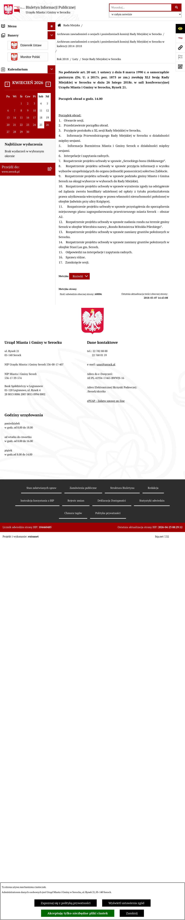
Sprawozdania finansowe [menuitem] (19, 630)
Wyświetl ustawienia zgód (126, 903)
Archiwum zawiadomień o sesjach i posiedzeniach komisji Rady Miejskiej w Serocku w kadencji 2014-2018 (110, 44)
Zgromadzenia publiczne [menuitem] (19, 771)
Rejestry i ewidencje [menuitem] (15, 712)
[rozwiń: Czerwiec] (52, 428)
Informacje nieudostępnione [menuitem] (21, 684)
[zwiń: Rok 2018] (52, 367)
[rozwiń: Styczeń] (52, 524)
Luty (75, 59)
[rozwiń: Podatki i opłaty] (52, 576)
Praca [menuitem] (5, 622)
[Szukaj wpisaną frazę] (176, 7)
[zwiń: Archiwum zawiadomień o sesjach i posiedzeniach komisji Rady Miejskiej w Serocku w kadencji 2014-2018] (52, 333)
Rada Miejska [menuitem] (11, 50)
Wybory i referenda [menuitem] (15, 692)
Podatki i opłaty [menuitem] (12, 576)
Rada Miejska (71, 25)
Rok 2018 (63, 59)
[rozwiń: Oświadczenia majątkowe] (52, 560)
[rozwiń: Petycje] (52, 663)
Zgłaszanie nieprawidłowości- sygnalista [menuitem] (22, 798)
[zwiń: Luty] (52, 469)
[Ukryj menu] (51, 26)
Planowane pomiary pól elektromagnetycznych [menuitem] (18, 811)
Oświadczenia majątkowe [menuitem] (19, 560)
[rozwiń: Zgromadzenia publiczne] (52, 771)
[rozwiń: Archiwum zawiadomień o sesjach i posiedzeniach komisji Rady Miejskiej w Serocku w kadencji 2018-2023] (52, 304)
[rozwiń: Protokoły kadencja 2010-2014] (52, 254)
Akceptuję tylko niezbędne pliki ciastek (77, 913)
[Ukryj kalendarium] (51, 857)
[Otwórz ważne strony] (180, 57)
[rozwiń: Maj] (52, 439)
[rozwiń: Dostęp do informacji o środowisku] (52, 700)
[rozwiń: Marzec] (52, 459)
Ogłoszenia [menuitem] (9, 584)
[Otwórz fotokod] (180, 66)
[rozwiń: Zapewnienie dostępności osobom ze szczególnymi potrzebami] (52, 779)
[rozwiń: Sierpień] (52, 408)
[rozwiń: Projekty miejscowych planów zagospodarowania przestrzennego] (52, 646)
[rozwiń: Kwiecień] (52, 449)
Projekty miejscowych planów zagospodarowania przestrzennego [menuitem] (22, 650)
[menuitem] (27, 62)
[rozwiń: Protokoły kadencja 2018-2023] (52, 224)
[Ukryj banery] (51, 823)
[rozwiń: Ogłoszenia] (52, 584)
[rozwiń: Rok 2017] (52, 534)
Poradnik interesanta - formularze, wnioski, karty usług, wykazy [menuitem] (24, 609)
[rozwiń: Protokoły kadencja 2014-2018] (52, 239)
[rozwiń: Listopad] (52, 377)
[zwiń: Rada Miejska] (52, 50)
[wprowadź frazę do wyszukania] (140, 7)
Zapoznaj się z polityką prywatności (65, 903)
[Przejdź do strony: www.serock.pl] (180, 47)
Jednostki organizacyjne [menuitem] (18, 42)
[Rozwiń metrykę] (79, 276)
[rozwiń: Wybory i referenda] (52, 692)
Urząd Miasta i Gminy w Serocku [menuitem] (24, 34)
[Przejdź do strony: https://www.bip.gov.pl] (180, 38)
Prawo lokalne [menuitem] (11, 568)
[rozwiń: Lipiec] (52, 418)
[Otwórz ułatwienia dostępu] (180, 28)
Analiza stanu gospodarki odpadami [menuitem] (19, 722)
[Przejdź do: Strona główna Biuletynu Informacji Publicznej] (59, 25)
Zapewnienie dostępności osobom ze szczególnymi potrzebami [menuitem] (19, 784)
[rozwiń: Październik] (52, 388)
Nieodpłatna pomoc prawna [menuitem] (21, 755)
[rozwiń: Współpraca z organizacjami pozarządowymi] (52, 671)
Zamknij (132, 913)
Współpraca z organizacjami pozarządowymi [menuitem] (21, 673)
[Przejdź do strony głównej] (39, 10)
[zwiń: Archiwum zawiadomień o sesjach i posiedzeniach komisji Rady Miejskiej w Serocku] (52, 279)
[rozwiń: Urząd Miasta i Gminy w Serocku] (52, 34)
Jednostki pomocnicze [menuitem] (17, 544)
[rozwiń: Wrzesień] (52, 398)
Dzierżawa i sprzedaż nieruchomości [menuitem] (16, 594)
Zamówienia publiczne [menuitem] (17, 638)
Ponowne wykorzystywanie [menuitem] (21, 763)
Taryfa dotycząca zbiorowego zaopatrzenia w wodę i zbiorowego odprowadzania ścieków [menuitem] (22, 740)
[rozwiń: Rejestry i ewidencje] (52, 712)
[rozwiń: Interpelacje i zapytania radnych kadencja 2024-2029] (52, 150)
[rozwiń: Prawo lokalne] (52, 568)
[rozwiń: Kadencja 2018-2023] (52, 269)
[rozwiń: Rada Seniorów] (52, 552)
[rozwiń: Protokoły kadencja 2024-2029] (52, 209)
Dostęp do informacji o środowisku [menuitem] (17, 702)
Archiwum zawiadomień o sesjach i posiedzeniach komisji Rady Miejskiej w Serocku (109, 34)
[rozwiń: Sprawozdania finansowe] (52, 630)
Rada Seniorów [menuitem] (12, 552)
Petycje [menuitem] (7, 663)
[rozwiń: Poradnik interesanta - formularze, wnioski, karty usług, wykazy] (52, 604)
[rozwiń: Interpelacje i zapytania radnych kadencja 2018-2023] (52, 170)
